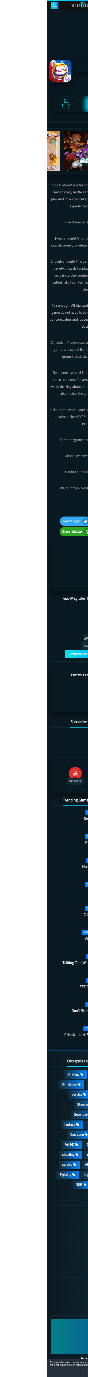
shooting (21, 1132)
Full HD (22, 1122)
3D (74, 1112)
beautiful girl (67, 1142)
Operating (30, 1112)
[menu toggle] (79, 5)
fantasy (23, 1102)
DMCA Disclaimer (56, 1216)
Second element (38, 1092)
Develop (70, 1102)
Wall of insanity (50, 916)
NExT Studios (57, 79)
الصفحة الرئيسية (57, 1205)
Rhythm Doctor (50, 820)
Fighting (18, 1152)
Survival (46, 1102)
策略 (32, 1162)
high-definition (47, 1152)
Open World (48, 1122)
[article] (25, 556)
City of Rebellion (50, 892)
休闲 (52, 1162)
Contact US (60, 1261)
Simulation (22, 1062)
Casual (49, 1052)
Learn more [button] (46, 1369)
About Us (61, 1272)
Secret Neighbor (50, 796)
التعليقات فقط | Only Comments (57, 624)
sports (44, 1132)
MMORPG (69, 1132)
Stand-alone (39, 1082)
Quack (58, 868)
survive (20, 1142)
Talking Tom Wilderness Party (39, 940)
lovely (72, 1162)
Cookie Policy (59, 1250)
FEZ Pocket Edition (48, 964)
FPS (73, 1152)
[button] (69, 1369)
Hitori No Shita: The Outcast (58, 1336)
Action (71, 1052)
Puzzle (52, 1072)
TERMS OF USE (57, 1227)
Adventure (50, 1062)
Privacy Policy (58, 1238)
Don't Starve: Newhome (44, 988)
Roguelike (69, 1092)
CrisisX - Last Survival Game (40, 1012)
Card (72, 1072)
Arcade (54, 1112)
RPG (73, 1062)
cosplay (30, 1072)
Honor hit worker (49, 844)
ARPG (42, 1142)
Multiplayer (68, 1082)
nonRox (29, 1355)
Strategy (27, 1052)
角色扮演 (69, 1172)
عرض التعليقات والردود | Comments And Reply (49, 631)
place (72, 1122)
